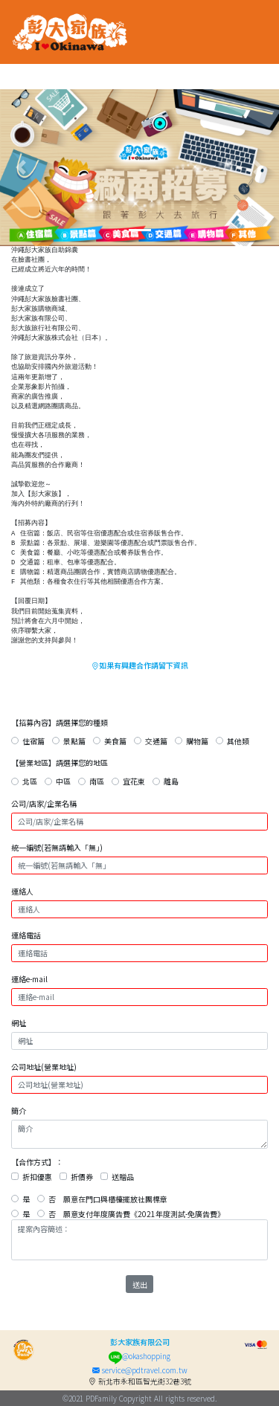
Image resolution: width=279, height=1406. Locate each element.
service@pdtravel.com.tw (139, 1370)
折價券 (82, 1176)
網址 (18, 1022)
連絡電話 (26, 935)
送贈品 (123, 1176)
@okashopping (139, 1355)
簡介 (18, 1110)
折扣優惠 (37, 1176)
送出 (139, 1284)
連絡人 (22, 891)
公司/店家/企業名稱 (44, 803)
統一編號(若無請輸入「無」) (57, 847)
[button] (21, 167)
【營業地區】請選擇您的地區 (59, 762)
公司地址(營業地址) (44, 1066)
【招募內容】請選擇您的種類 (59, 722)
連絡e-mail (29, 978)
